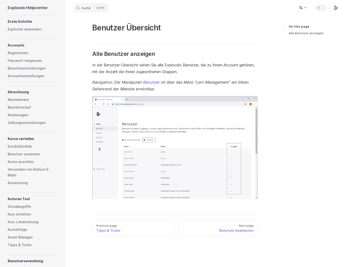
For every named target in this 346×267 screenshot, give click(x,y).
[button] (33, 21)
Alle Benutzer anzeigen (306, 33)
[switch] (321, 7)
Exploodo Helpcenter (28, 7)
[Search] (90, 7)
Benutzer (151, 82)
